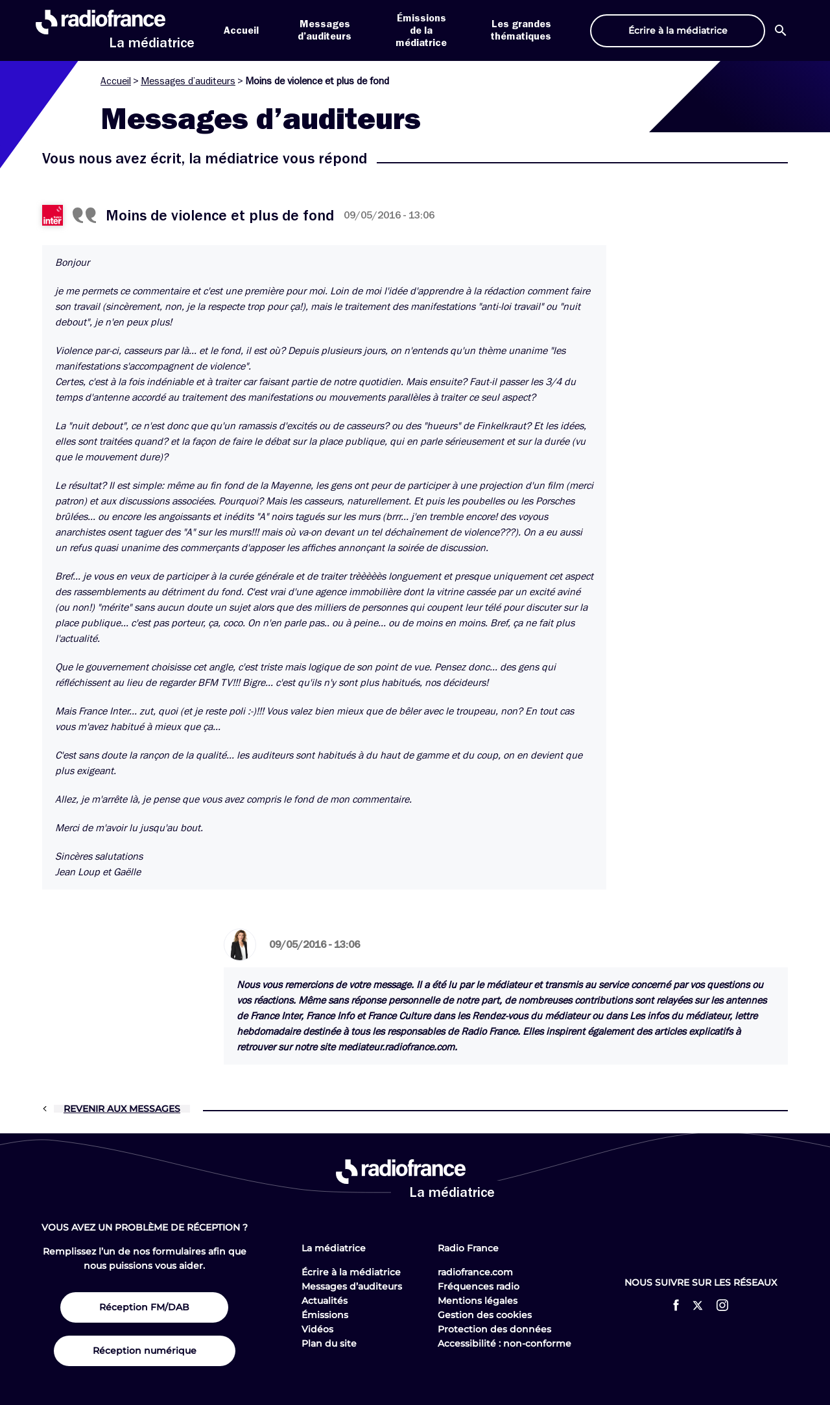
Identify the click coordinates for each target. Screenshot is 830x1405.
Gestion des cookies (485, 1315)
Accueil (241, 30)
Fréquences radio (478, 1286)
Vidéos (317, 1329)
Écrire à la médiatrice (351, 1272)
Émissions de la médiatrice (421, 30)
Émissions (325, 1315)
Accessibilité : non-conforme (504, 1343)
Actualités (325, 1300)
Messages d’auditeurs (188, 81)
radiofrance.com (475, 1272)
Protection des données (494, 1329)
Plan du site (329, 1343)
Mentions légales (477, 1300)
